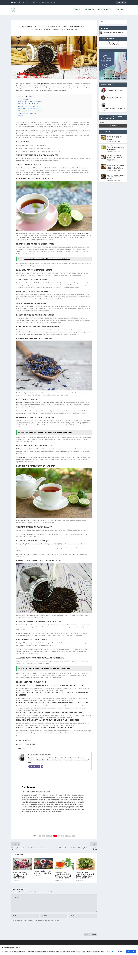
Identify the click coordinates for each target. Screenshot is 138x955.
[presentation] (24, 927)
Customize (111, 952)
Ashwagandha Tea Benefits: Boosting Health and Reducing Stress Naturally (115, 167)
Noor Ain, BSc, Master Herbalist (46, 29)
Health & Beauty (104, 10)
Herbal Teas (70, 29)
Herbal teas (19, 449)
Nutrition (120, 10)
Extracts (76, 10)
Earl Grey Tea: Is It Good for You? (26, 744)
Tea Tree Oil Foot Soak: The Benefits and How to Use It (38, 2)
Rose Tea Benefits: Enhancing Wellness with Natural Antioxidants (22, 875)
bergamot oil (43, 83)
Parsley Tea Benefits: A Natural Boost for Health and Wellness (116, 137)
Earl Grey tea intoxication (23, 740)
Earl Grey (22, 457)
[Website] (42, 766)
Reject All (121, 952)
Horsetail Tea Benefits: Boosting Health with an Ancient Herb (114, 157)
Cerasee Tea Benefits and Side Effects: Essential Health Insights (63, 875)
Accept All (131, 952)
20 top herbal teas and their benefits (42, 872)
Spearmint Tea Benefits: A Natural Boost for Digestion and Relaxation (115, 147)
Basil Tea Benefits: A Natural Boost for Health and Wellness (116, 176)
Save (55, 835)
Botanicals (89, 10)
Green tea (19, 402)
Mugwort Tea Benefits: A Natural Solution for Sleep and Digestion (85, 875)
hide (31, 96)
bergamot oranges (83, 233)
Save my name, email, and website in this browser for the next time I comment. (36, 920)
